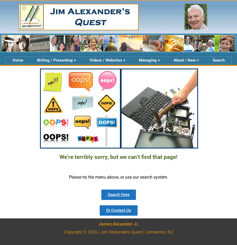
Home (18, 60)
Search (218, 60)
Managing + (149, 60)
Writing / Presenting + (56, 60)
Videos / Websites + (107, 60)
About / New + (186, 60)
